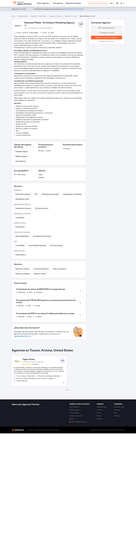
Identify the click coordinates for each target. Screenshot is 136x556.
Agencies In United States (39, 16)
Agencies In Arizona (56, 16)
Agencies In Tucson (71, 16)
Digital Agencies (23, 16)
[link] (58, 3)
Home (13, 16)
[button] (112, 3)
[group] (68, 370)
